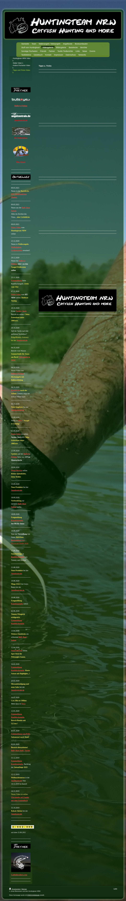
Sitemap (24, 889)
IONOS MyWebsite (33, 895)
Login (115, 888)
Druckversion (15, 889)
